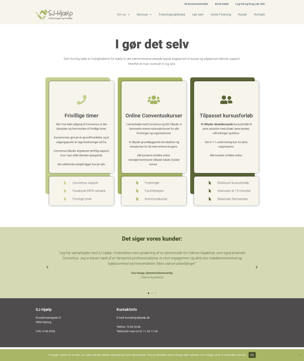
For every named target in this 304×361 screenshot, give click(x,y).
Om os (129, 14)
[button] (47, 267)
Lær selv (201, 14)
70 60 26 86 (133, 326)
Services (149, 14)
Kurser (244, 14)
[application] (134, 14)
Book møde (224, 3)
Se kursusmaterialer (200, 3)
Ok (252, 354)
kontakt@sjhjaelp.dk (137, 317)
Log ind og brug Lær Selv (251, 3)
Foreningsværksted (176, 14)
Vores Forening (223, 14)
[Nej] (299, 355)
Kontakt (260, 14)
